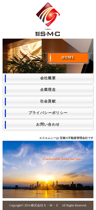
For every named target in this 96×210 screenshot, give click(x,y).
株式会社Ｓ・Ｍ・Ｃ (45, 205)
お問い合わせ (48, 124)
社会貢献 (48, 101)
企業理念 (48, 90)
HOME (68, 57)
